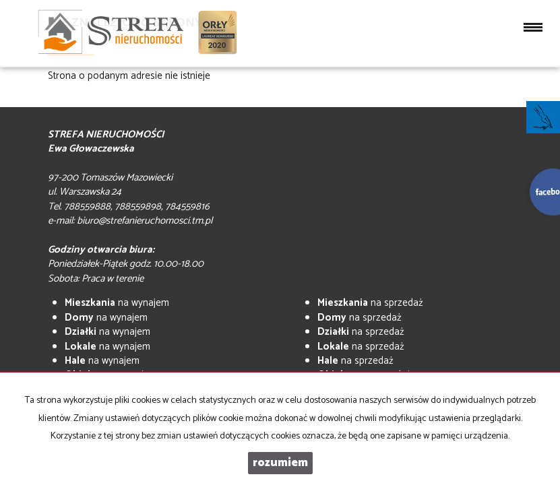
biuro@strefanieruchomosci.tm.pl (144, 220)
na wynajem (117, 302)
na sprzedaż (370, 302)
